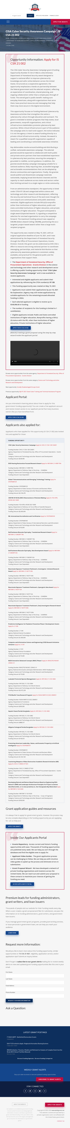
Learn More (12, 933)
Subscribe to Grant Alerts (50, 1079)
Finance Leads (54, 15)
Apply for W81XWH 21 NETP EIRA (18, 608)
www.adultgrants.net (58, 1110)
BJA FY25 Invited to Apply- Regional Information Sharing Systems (27, 1043)
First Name (9, 972)
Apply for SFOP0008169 (48, 516)
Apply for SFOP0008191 (24, 745)
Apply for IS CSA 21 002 (20, 328)
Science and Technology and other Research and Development (31, 38)
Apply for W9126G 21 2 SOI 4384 (43, 727)
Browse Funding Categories (44, 1058)
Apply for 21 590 (13, 626)
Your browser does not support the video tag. (35, 353)
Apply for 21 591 (20, 644)
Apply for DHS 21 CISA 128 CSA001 (46, 445)
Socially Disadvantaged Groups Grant (28, 387)
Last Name (9, 979)
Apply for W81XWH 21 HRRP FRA (51, 463)
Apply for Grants (60, 22)
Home (7, 38)
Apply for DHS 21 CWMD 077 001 (18, 764)
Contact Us (60, 1121)
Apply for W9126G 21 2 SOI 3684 (46, 679)
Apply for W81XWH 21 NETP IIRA (23, 571)
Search (30, 15)
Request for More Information (19, 1000)
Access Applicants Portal (22, 884)
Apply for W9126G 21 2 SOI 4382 (40, 711)
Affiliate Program (42, 15)
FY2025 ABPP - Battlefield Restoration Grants (21, 1037)
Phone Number (10, 992)
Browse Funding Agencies (26, 1058)
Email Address (10, 986)
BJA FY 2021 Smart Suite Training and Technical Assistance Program (40, 392)
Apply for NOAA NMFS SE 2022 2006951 (44, 695)
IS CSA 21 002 (10, 45)
